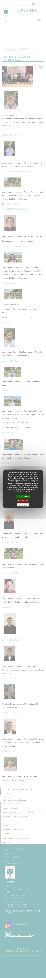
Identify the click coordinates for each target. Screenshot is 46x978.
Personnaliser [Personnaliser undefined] (23, 505)
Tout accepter (23, 497)
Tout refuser (23, 501)
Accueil (8, 21)
